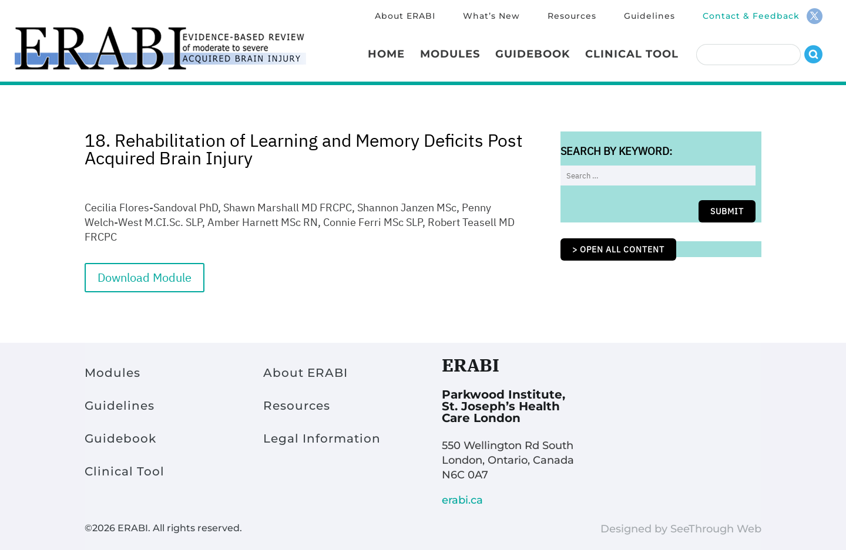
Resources (572, 16)
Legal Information (322, 438)
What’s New (491, 16)
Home (386, 55)
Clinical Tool (632, 55)
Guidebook (532, 55)
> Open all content (618, 249)
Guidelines (649, 16)
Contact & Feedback (751, 16)
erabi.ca (462, 500)
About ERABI (405, 16)
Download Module (145, 277)
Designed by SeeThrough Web (680, 528)
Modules (450, 55)
